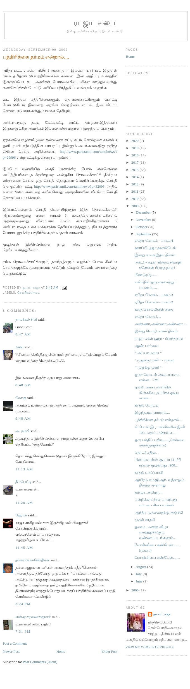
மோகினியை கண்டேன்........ (157, 557)
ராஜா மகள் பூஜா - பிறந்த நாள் (159, 338)
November (144, 219)
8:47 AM (23, 334)
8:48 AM (23, 385)
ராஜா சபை (95, 23)
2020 (135, 141)
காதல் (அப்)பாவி (149, 472)
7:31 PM (22, 631)
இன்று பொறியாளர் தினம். (156, 331)
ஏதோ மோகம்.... (148, 317)
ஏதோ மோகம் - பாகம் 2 (154, 302)
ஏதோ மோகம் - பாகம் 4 (154, 240)
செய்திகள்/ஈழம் (28, 292)
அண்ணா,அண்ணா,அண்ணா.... (160, 324)
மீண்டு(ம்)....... (146, 275)
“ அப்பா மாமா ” (148, 353)
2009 (135, 206)
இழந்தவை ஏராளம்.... (152, 412)
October (142, 227)
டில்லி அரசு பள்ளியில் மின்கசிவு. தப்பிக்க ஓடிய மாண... (157, 392)
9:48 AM (23, 418)
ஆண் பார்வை (146, 346)
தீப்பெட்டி (23, 482)
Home (60, 651)
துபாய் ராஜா (162, 614)
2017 (135, 162)
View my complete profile (150, 647)
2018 (135, 155)
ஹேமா (21, 515)
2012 (135, 184)
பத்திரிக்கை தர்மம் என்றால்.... (158, 420)
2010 (135, 199)
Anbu (19, 347)
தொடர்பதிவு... (146, 452)
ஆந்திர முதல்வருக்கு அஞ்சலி (159, 512)
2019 (135, 148)
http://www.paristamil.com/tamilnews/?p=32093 (69, 186)
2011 (135, 191)
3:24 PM (22, 604)
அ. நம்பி (22, 431)
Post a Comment (15, 643)
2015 (135, 170)
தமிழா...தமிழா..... (149, 492)
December (144, 212)
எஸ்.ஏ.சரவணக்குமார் (33, 617)
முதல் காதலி (145, 520)
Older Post (109, 651)
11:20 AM (24, 503)
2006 (135, 590)
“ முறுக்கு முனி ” (148, 367)
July (139, 574)
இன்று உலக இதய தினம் (155, 255)
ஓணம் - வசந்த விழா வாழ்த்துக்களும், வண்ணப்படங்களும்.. (155, 532)
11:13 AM (24, 469)
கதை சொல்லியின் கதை (154, 309)
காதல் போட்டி (146, 405)
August (141, 567)
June (139, 581)
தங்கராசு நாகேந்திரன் (32, 560)
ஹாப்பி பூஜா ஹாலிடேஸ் (156, 248)
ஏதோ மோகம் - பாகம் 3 (154, 295)
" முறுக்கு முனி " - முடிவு (154, 360)
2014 (135, 177)
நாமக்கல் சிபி (26, 319)
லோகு (20, 398)
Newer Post (11, 651)
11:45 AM (24, 547)
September (144, 234)
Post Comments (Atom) (40, 662)
